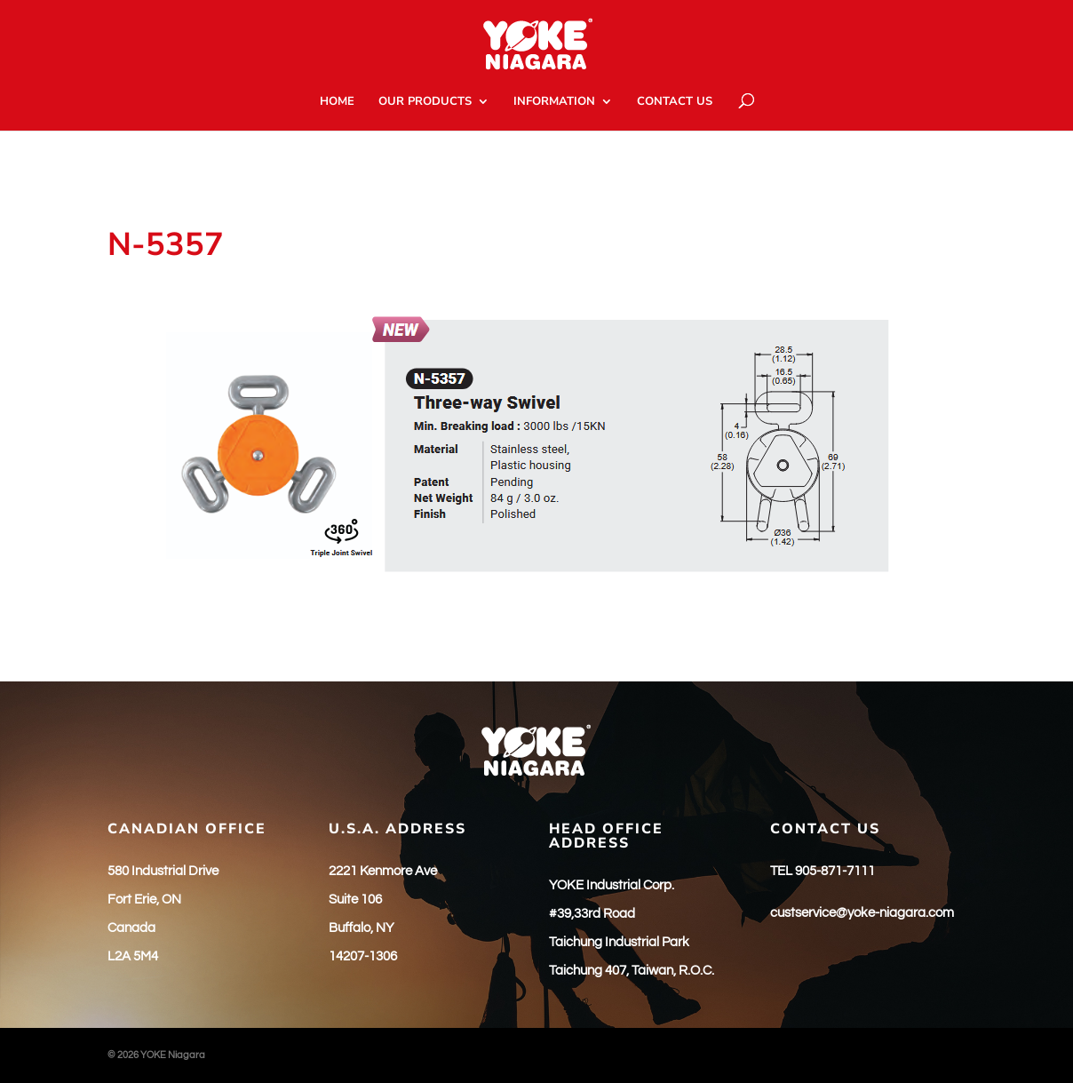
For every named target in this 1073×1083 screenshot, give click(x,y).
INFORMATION (554, 102)
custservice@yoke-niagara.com (862, 913)
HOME (337, 102)
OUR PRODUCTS (425, 102)
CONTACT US (674, 102)
